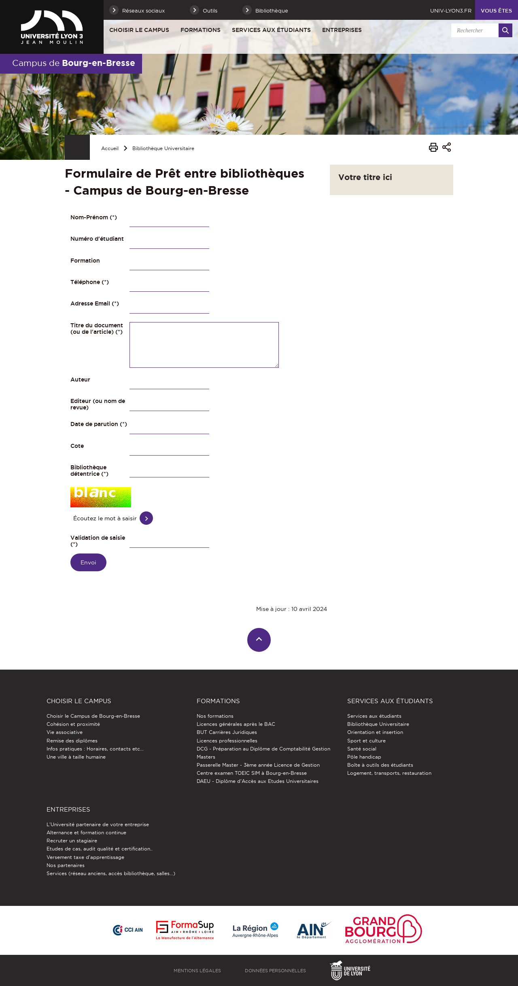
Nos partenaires (66, 865)
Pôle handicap (364, 756)
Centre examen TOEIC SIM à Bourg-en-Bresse (252, 773)
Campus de (73, 63)
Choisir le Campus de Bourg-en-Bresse (93, 716)
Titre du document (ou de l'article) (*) (96, 328)
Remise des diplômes (72, 740)
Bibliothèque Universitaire (163, 148)
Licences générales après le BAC (236, 724)
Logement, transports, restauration (389, 773)
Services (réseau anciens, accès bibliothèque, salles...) (111, 873)
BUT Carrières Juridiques (227, 732)
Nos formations (215, 716)
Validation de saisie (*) (97, 540)
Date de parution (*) (98, 424)
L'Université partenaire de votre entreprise (98, 824)
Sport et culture (366, 740)
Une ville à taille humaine (76, 756)
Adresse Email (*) (94, 303)
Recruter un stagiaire (72, 840)
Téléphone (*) (89, 282)
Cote (77, 446)
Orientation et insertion (375, 732)
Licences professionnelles (227, 740)
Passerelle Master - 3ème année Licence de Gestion (258, 765)
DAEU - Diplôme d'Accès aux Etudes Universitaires (257, 781)
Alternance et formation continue (86, 832)
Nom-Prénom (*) (93, 217)
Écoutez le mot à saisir (105, 518)
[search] (480, 30)
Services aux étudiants (271, 30)
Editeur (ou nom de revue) (97, 404)
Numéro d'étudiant (97, 238)
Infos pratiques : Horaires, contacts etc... (95, 748)
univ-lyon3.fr (450, 10)
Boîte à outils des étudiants (380, 765)
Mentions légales (197, 970)
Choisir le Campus (139, 30)
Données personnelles (275, 970)
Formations (200, 30)
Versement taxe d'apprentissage (85, 857)
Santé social (361, 748)
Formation (85, 260)
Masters (206, 756)
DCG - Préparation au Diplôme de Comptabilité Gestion (263, 748)
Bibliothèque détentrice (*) (89, 470)
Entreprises (342, 30)
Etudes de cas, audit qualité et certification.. (100, 848)
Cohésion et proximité (73, 724)
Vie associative (65, 732)
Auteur (80, 379)
